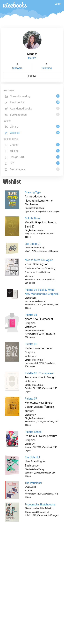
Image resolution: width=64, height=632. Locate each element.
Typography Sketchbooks (40, 504)
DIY (32, 163)
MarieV (32, 58)
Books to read (32, 114)
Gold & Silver (32, 218)
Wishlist (32, 132)
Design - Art (32, 157)
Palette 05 (31, 344)
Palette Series (33, 432)
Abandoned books (32, 108)
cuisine (32, 151)
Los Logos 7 (32, 243)
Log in (58, 3)
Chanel (32, 144)
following (47, 68)
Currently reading (32, 96)
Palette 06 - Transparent (39, 373)
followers (17, 68)
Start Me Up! (32, 457)
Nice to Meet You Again (39, 260)
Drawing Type (33, 192)
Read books (32, 102)
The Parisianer (33, 483)
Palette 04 (31, 315)
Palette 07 (31, 398)
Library (32, 126)
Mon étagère (32, 169)
